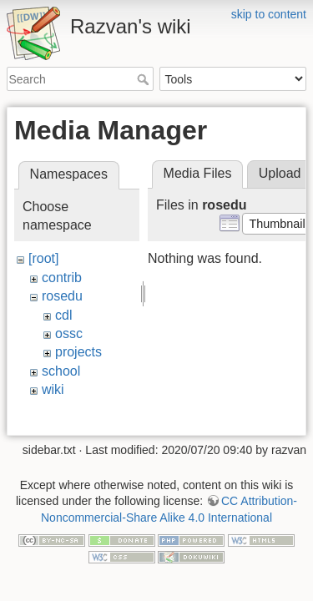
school (61, 371)
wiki (53, 389)
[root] (43, 258)
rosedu (62, 296)
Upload (280, 173)
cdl (63, 315)
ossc (69, 333)
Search (145, 79)
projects (78, 352)
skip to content (268, 14)
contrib (62, 277)
